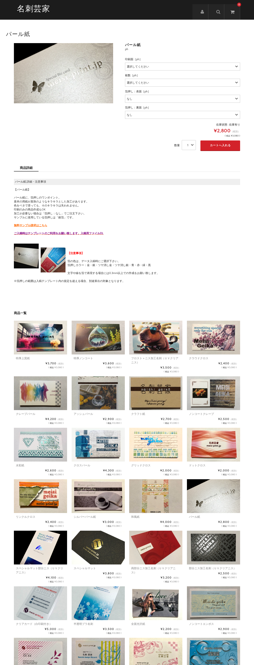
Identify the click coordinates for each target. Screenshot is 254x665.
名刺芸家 (33, 9)
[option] (63, 73)
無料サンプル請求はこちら (30, 225)
